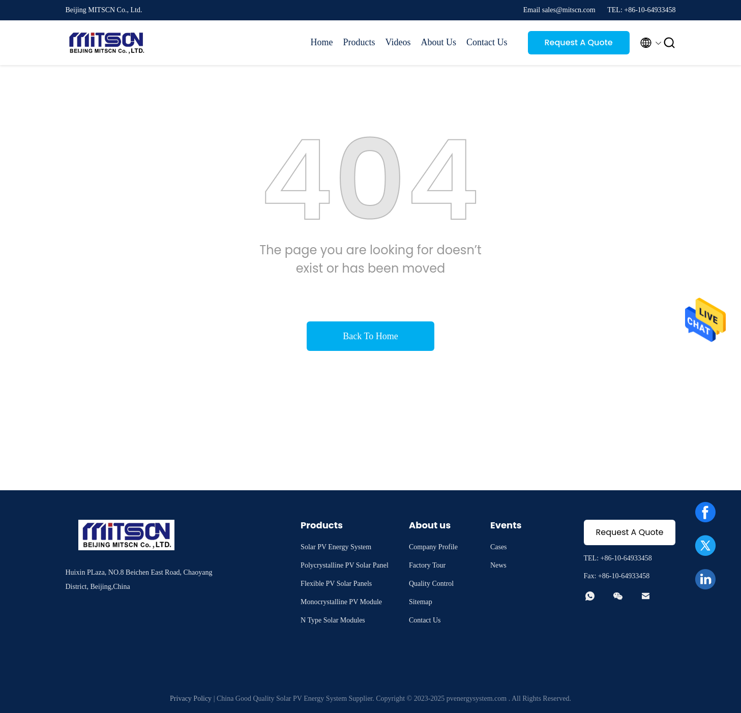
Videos (398, 42)
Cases (498, 547)
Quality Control (431, 583)
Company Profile (433, 547)
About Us (438, 42)
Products (359, 42)
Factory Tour (427, 565)
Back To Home (370, 336)
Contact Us (487, 42)
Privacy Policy (191, 698)
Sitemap (420, 602)
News (498, 565)
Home (322, 42)
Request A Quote (578, 42)
